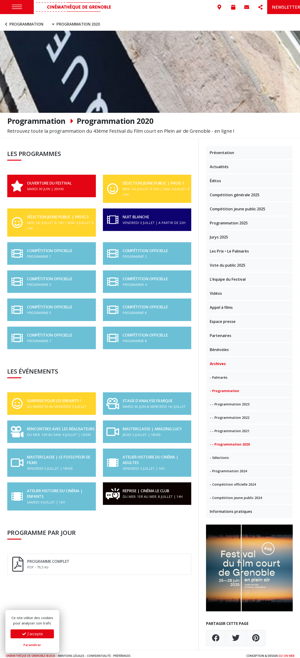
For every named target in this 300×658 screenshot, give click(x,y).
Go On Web (286, 652)
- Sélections (219, 454)
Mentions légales (71, 652)
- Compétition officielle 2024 (233, 480)
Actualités (219, 163)
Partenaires (220, 331)
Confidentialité (99, 652)
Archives (218, 360)
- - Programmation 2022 (229, 414)
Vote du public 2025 (227, 261)
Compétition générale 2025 (234, 191)
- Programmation (224, 387)
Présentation (222, 148)
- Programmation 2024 (228, 467)
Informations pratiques (231, 507)
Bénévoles (219, 345)
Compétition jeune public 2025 (237, 205)
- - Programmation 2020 (230, 440)
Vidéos (216, 289)
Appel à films (221, 303)
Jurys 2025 (219, 233)
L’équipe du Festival (228, 275)
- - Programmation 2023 (229, 400)
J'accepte (32, 633)
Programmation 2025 (229, 219)
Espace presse (223, 317)
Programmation (23, 20)
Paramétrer (32, 645)
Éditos (215, 177)
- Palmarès (218, 373)
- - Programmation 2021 (229, 427)
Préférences (122, 652)
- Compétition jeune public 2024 (236, 494)
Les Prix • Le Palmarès (229, 247)
